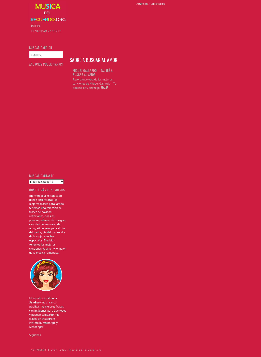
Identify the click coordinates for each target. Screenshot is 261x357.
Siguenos (35, 335)
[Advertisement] (151, 29)
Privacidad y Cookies (46, 31)
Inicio (35, 26)
